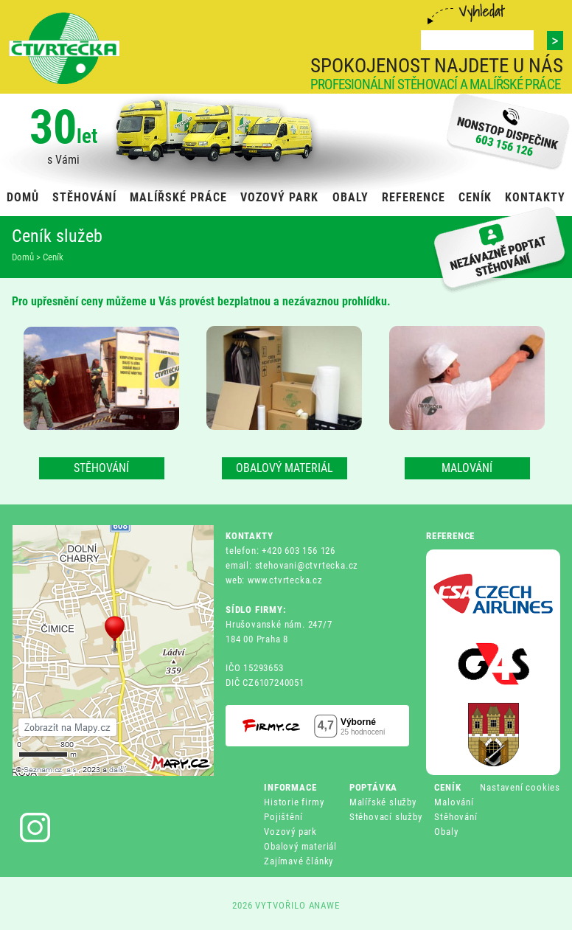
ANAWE (325, 905)
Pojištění (283, 816)
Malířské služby (382, 802)
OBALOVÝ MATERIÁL (284, 468)
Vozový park (290, 831)
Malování (453, 802)
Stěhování (455, 816)
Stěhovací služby (385, 816)
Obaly (446, 831)
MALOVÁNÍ (467, 468)
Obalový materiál (300, 846)
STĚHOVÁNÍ (101, 468)
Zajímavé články (298, 861)
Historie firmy (294, 802)
